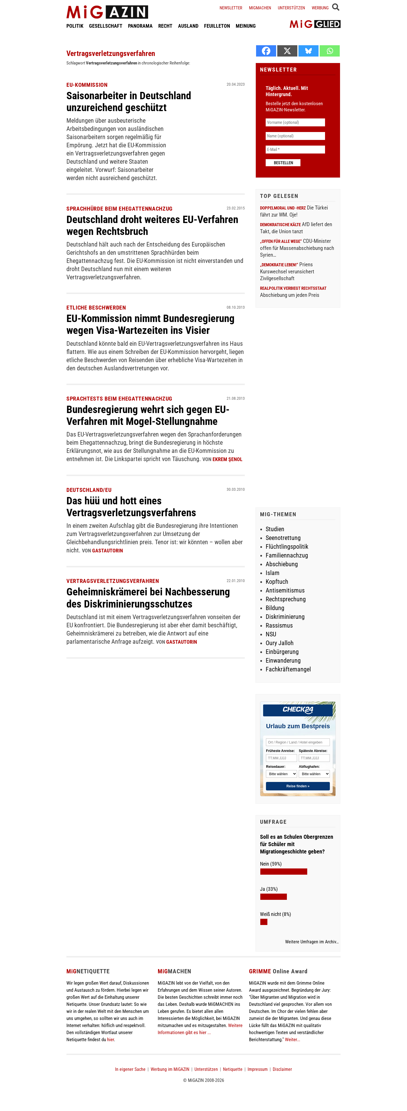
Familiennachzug (287, 555)
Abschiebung (282, 564)
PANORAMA (140, 26)
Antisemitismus (285, 590)
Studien (275, 529)
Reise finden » (298, 786)
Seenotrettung (283, 537)
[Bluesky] (308, 51)
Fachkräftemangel (288, 669)
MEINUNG (246, 26)
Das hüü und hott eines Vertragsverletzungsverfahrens (133, 506)
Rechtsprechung (286, 599)
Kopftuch (277, 581)
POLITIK (74, 26)
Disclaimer (282, 1069)
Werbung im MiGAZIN (170, 1069)
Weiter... (292, 1039)
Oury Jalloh (280, 643)
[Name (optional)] (295, 136)
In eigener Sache (130, 1069)
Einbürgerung (282, 651)
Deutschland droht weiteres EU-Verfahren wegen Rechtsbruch (134, 225)
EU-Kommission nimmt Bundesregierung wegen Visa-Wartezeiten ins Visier (153, 324)
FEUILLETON (217, 26)
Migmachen (260, 7)
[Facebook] (266, 51)
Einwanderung (283, 660)
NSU (271, 634)
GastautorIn (107, 550)
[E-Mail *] (295, 150)
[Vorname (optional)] (295, 122)
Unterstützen (291, 7)
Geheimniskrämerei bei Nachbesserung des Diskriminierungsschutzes (150, 597)
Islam (273, 572)
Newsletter (231, 7)
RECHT (165, 26)
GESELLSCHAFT (105, 26)
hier (110, 1039)
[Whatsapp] (330, 51)
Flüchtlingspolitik (287, 546)
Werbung (320, 7)
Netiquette (233, 1069)
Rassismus (279, 625)
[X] (287, 51)
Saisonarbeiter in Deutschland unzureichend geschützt (131, 101)
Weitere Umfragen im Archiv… (312, 942)
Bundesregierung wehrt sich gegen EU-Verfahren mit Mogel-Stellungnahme (150, 415)
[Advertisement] (298, 408)
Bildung (275, 607)
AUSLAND (188, 26)
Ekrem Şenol (228, 459)
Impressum (258, 1069)
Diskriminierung (285, 616)
